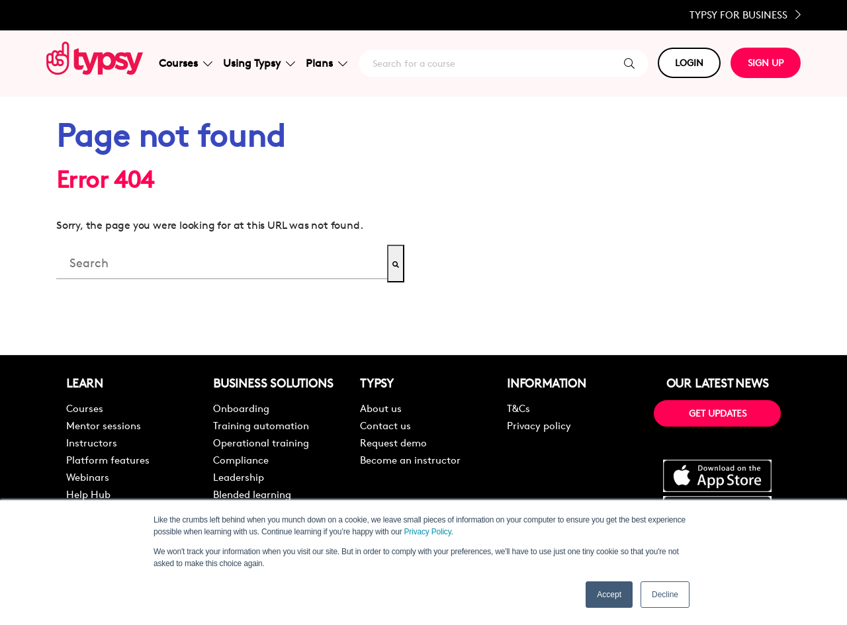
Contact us (385, 425)
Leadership (238, 477)
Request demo (393, 443)
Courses (84, 408)
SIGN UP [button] (765, 62)
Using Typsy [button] (259, 63)
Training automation (261, 425)
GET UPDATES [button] (717, 413)
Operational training (261, 443)
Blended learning (252, 494)
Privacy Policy (427, 531)
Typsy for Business (745, 15)
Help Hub (88, 494)
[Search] (395, 263)
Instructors (91, 443)
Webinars (87, 477)
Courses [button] (185, 63)
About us (381, 408)
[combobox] (221, 263)
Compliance (241, 460)
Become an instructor (410, 460)
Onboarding (241, 408)
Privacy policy (539, 425)
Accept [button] (609, 594)
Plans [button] (326, 63)
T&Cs (518, 408)
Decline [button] (665, 594)
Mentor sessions (103, 425)
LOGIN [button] (689, 62)
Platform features (108, 460)
